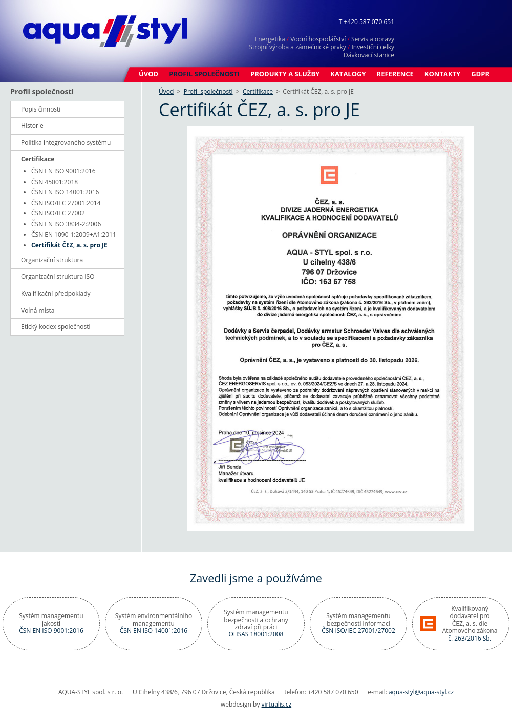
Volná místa (37, 310)
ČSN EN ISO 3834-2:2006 (66, 223)
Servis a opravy (372, 39)
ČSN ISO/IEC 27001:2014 (66, 203)
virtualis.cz (277, 704)
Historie (32, 125)
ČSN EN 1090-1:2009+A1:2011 (73, 234)
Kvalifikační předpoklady (56, 293)
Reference (395, 73)
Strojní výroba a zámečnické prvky (297, 46)
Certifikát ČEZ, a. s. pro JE (69, 244)
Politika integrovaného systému (66, 142)
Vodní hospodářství (318, 39)
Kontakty (442, 73)
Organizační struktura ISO (58, 276)
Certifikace (258, 91)
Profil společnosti (204, 73)
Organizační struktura (52, 260)
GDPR (480, 73)
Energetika (269, 39)
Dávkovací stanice (369, 55)
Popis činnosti (40, 109)
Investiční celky (372, 46)
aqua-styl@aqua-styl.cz (421, 692)
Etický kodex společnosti (56, 326)
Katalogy (348, 73)
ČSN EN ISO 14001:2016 (65, 192)
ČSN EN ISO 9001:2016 (63, 171)
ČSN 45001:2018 (54, 182)
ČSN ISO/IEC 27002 (58, 213)
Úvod (148, 73)
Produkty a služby (284, 73)
